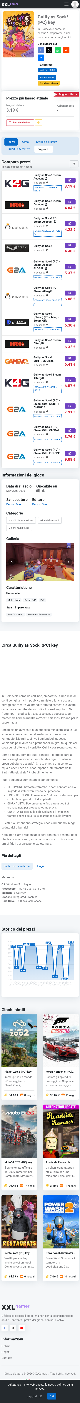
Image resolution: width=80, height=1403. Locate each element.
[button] (75, 4)
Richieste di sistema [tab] (17, 866)
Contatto (6, 1358)
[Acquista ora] (70, 180)
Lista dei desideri (20, 122)
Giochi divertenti (49, 520)
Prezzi (11, 142)
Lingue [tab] (41, 866)
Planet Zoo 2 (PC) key (18, 1072)
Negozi (5, 1352)
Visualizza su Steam (48, 83)
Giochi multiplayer (19, 527)
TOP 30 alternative (18, 149)
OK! (52, 1396)
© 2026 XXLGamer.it (36, 1373)
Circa (25, 142)
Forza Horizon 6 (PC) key (59, 1072)
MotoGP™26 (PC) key (18, 1162)
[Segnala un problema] (38, 122)
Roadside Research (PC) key (58, 1162)
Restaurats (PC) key (17, 1253)
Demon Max (13, 504)
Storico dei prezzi (47, 142)
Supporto (44, 149)
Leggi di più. (35, 1396)
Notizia (5, 1346)
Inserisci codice (46, 78)
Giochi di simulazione (21, 520)
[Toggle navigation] (66, 4)
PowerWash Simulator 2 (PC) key (59, 1253)
